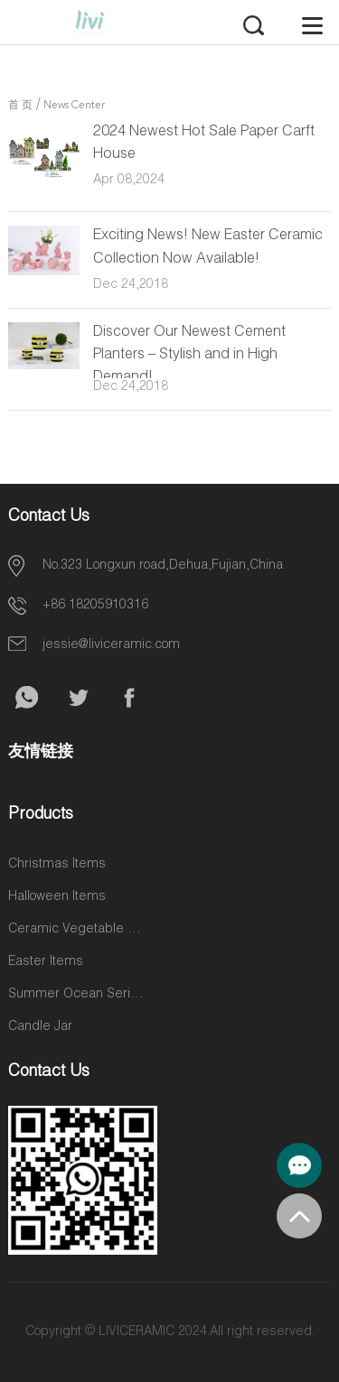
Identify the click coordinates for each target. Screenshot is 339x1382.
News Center (74, 105)
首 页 (20, 105)
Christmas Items (57, 864)
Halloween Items (57, 897)
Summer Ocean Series (76, 994)
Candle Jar (40, 1027)
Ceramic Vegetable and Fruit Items (76, 929)
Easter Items (45, 962)
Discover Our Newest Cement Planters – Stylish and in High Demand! (189, 355)
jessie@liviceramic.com (111, 645)
